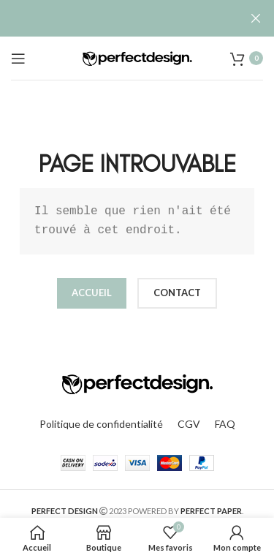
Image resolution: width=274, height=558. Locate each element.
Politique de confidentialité (101, 424)
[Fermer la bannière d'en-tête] (255, 18)
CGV (189, 424)
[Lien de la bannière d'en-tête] (115, 18)
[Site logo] (137, 56)
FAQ (225, 424)
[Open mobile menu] (18, 58)
